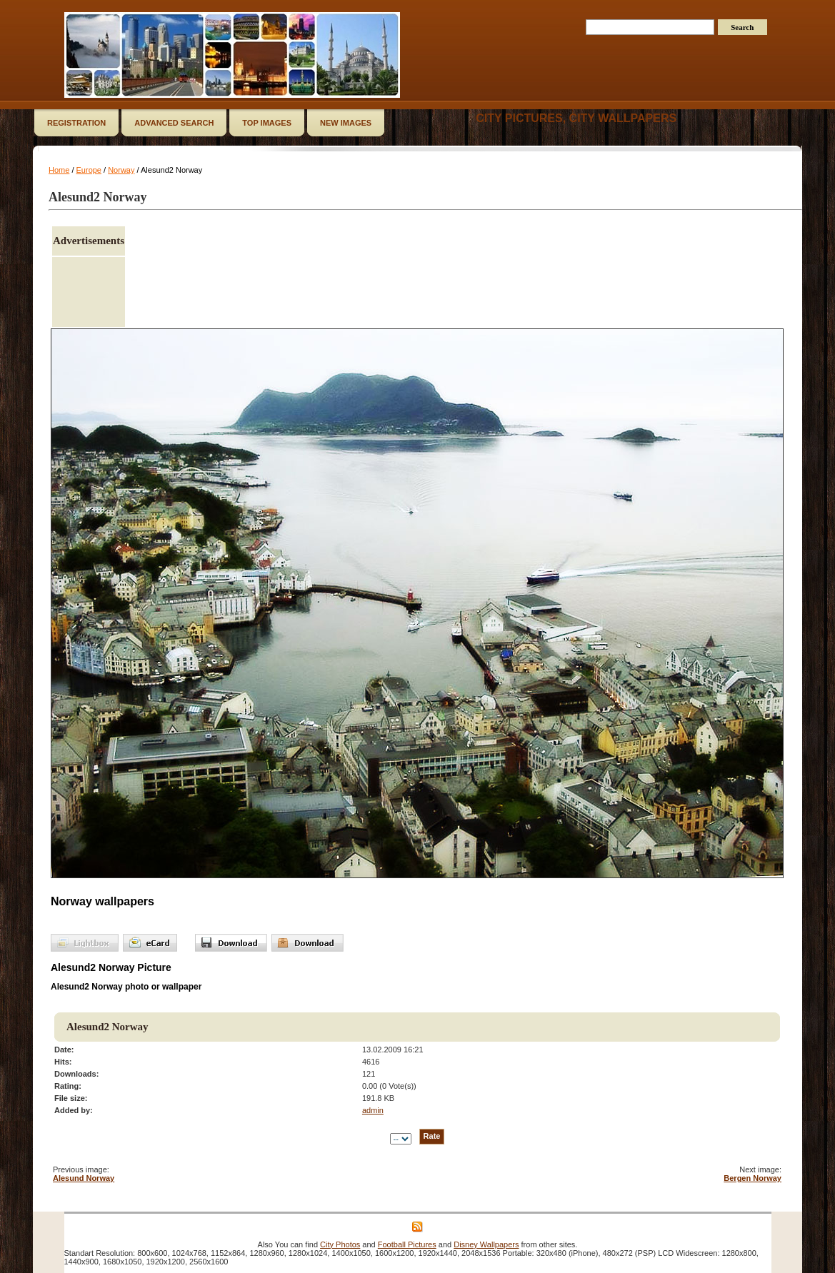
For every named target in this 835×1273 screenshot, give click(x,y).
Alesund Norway (83, 1178)
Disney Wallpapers (486, 1244)
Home (59, 170)
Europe (88, 170)
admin (373, 1110)
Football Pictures (407, 1244)
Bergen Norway (752, 1178)
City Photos (340, 1244)
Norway (121, 170)
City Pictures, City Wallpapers (576, 118)
